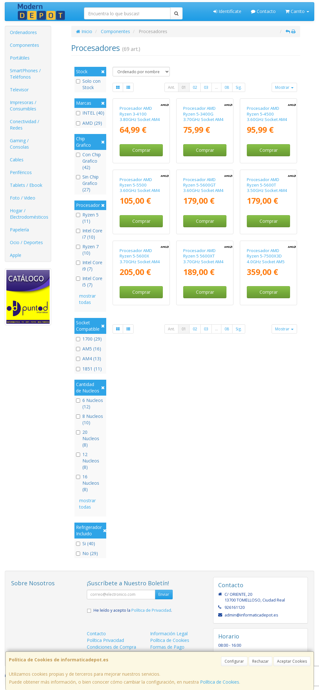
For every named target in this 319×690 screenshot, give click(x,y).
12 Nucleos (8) (87, 460)
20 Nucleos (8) (87, 438)
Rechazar (260, 661)
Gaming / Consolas (19, 143)
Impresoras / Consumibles (23, 105)
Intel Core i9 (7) (89, 265)
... (216, 87)
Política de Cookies (219, 682)
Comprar (141, 193)
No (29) (87, 553)
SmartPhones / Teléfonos (25, 73)
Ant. (171, 87)
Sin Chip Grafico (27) (87, 183)
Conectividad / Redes (24, 124)
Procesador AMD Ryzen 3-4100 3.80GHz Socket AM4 (140, 156)
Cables (17, 160)
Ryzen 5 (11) (87, 218)
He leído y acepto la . (133, 610)
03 (206, 87)
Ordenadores (23, 32)
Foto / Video (22, 198)
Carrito (297, 11)
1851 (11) (89, 369)
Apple (15, 255)
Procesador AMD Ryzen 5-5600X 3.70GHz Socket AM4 (140, 384)
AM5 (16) (88, 349)
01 (184, 87)
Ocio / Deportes (26, 242)
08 (227, 87)
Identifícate (227, 11)
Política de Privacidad (151, 610)
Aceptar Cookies (292, 661)
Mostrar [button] (284, 87)
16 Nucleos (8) (87, 483)
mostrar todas (87, 299)
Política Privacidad (105, 640)
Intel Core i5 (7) (89, 281)
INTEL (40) (90, 113)
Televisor (19, 90)
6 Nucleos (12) (89, 403)
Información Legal (169, 633)
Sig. (239, 87)
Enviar (163, 594)
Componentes (24, 45)
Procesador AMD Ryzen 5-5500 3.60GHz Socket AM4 (140, 270)
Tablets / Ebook (26, 185)
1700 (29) (89, 339)
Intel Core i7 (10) (89, 234)
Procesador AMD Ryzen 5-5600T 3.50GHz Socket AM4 (267, 270)
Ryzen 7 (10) (87, 249)
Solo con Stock (88, 84)
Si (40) (85, 543)
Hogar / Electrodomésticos (29, 214)
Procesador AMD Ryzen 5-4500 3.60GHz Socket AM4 (267, 156)
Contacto (263, 11)
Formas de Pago (167, 647)
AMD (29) (89, 123)
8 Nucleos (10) (89, 419)
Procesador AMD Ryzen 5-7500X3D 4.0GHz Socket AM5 (266, 384)
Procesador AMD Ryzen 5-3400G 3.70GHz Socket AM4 (203, 156)
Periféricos (21, 172)
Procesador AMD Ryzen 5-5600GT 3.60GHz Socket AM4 (203, 270)
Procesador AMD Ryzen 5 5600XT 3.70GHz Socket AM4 (203, 384)
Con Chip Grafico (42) (88, 160)
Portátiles (20, 58)
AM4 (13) (88, 359)
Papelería (19, 230)
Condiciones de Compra (111, 647)
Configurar (234, 661)
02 (195, 87)
